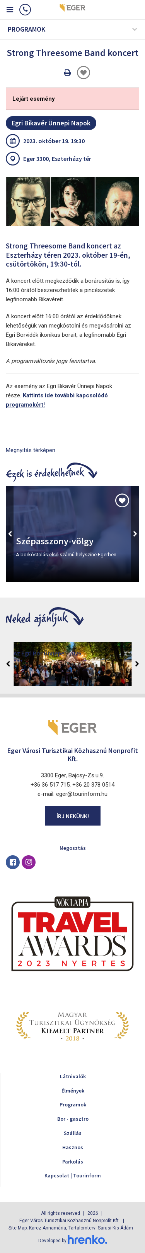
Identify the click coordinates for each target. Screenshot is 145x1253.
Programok (73, 1104)
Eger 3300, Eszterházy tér (57, 158)
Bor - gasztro (73, 1118)
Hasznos (72, 1147)
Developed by (72, 1240)
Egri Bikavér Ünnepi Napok (51, 122)
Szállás (73, 1133)
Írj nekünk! (72, 816)
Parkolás (72, 1161)
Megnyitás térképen (30, 450)
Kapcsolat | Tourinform (72, 1175)
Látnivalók (73, 1076)
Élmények (72, 1090)
